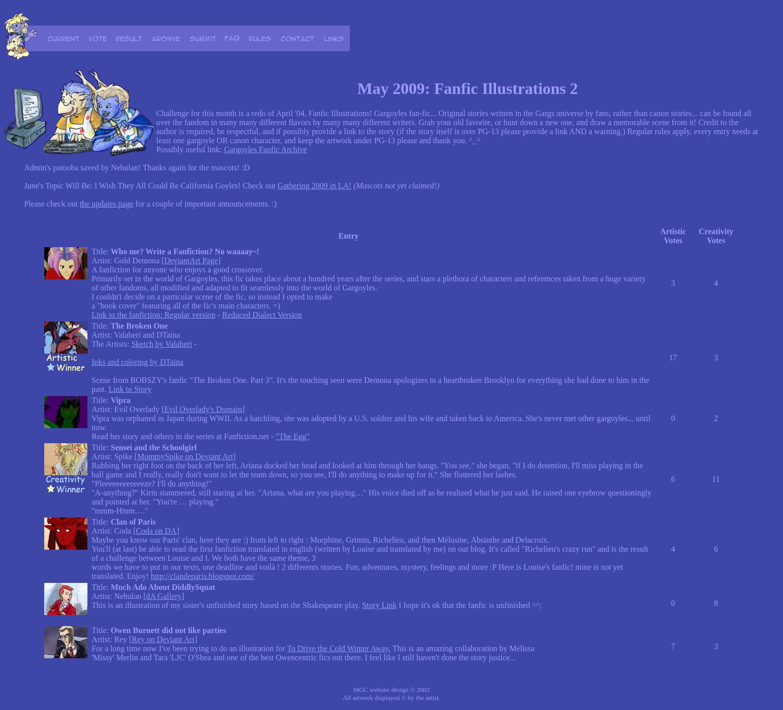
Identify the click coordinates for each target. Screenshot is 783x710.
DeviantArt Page (191, 260)
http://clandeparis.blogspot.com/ (202, 576)
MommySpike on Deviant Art (185, 456)
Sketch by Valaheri (161, 344)
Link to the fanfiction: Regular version (153, 315)
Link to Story (130, 389)
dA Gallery (164, 596)
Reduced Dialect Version (262, 315)
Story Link (379, 605)
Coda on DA (156, 531)
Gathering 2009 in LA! (314, 185)
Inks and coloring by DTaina (137, 362)
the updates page (107, 203)
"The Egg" (292, 436)
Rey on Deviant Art (163, 639)
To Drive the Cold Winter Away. (338, 648)
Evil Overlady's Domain (203, 409)
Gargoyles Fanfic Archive (265, 149)
